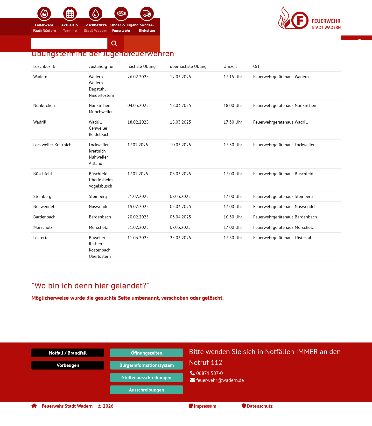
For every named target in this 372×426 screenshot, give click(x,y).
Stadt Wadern (45, 30)
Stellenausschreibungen (146, 377)
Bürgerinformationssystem (146, 365)
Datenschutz (260, 406)
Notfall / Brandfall (68, 353)
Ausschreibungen (146, 390)
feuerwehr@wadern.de (220, 380)
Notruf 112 (205, 362)
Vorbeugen (68, 365)
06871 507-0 (209, 373)
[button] (44, 17)
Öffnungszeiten (146, 353)
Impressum (205, 406)
